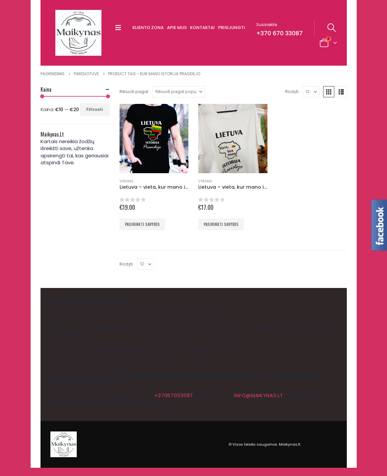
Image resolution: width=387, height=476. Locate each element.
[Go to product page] (154, 138)
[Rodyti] (311, 91)
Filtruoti (94, 109)
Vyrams (126, 181)
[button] (119, 27)
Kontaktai (202, 27)
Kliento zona (148, 27)
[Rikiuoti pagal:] (178, 91)
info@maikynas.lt (258, 395)
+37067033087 (173, 395)
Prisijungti (231, 27)
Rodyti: (292, 91)
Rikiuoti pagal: (134, 91)
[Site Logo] (78, 33)
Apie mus (177, 27)
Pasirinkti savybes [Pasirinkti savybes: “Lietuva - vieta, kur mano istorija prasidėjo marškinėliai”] (142, 224)
